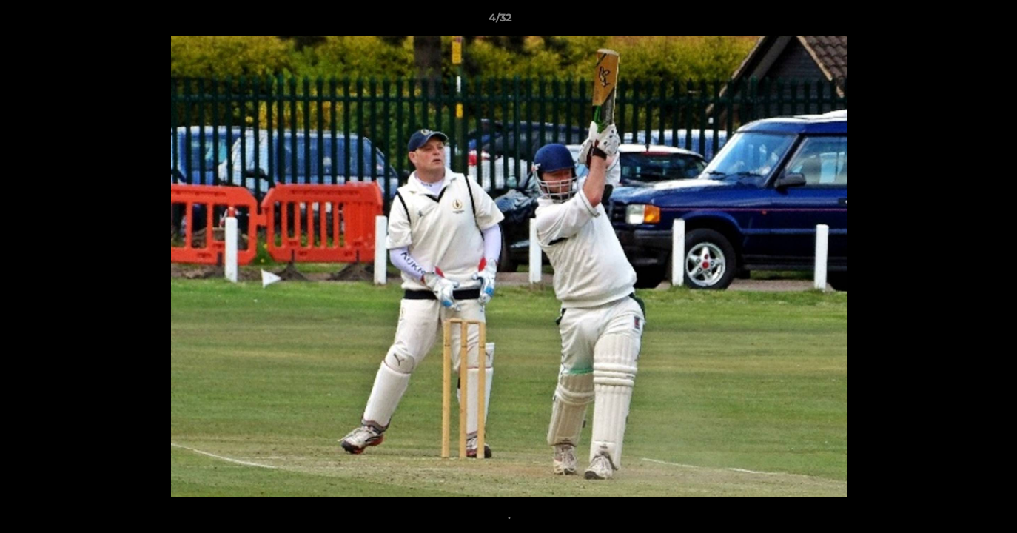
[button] (955, 21)
